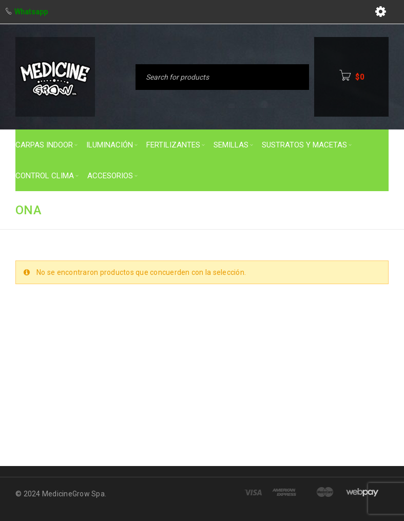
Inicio (245, 209)
